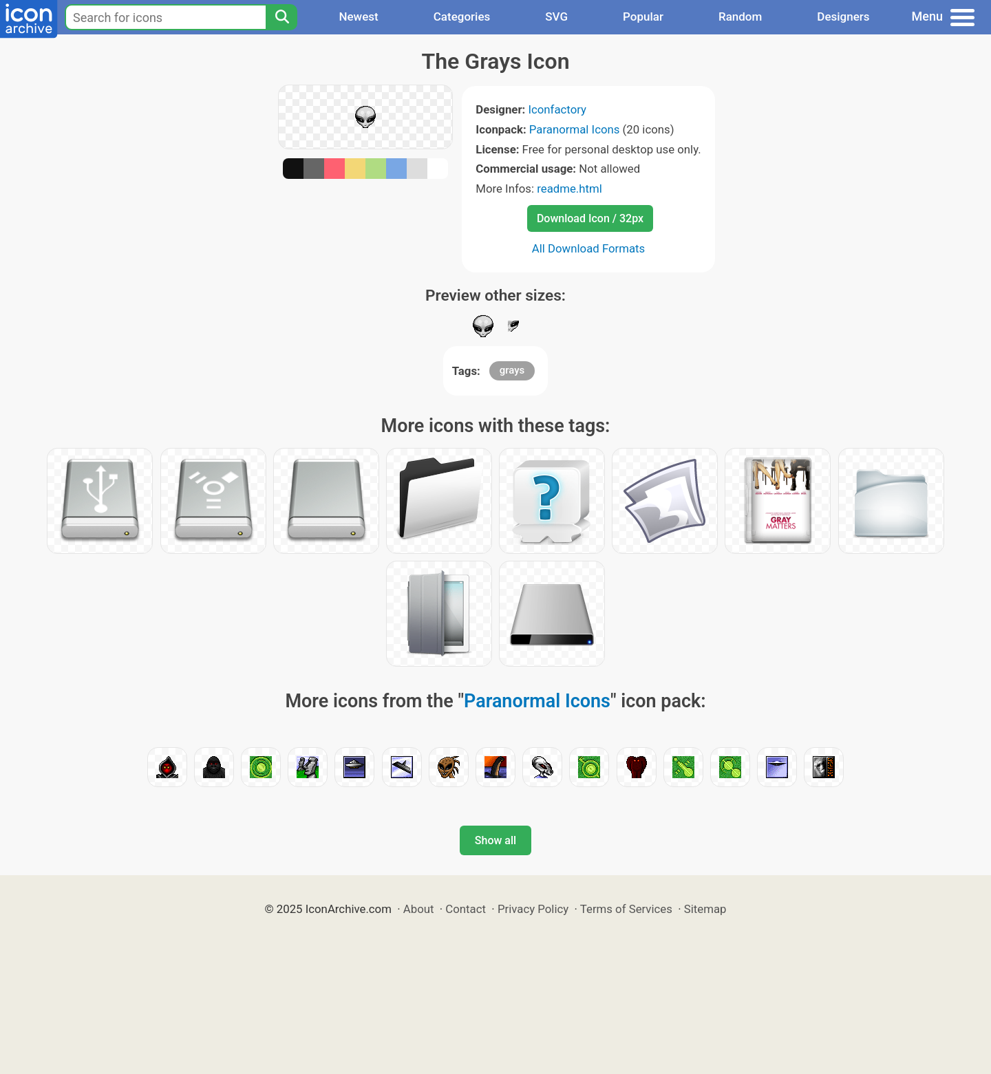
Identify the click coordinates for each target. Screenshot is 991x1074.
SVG (556, 16)
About (418, 909)
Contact (465, 909)
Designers (843, 16)
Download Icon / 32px (590, 218)
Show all (495, 840)
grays (512, 370)
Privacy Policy (533, 909)
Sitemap (705, 909)
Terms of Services (626, 909)
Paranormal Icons (574, 129)
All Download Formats (589, 248)
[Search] (281, 17)
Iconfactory (557, 109)
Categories (462, 16)
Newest (358, 16)
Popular (643, 16)
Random (740, 16)
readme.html (569, 188)
